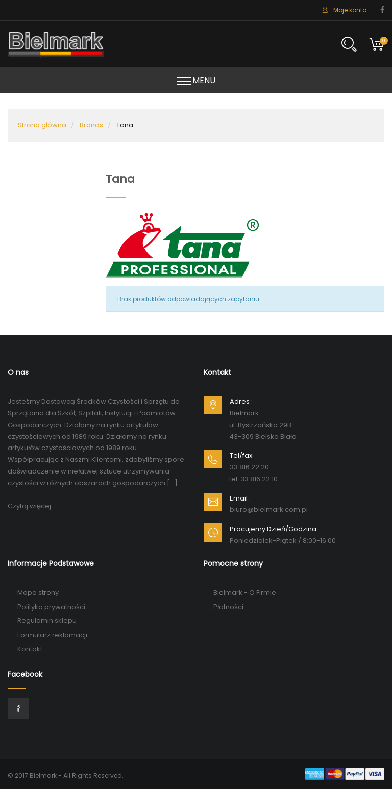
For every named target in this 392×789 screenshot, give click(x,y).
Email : (240, 498)
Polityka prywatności (51, 607)
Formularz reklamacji (52, 635)
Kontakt (29, 649)
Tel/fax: (242, 455)
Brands (91, 125)
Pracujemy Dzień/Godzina (273, 529)
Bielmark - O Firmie (244, 592)
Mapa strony (38, 592)
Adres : (241, 401)
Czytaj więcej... (32, 506)
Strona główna (42, 125)
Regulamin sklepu (47, 620)
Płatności (228, 607)
